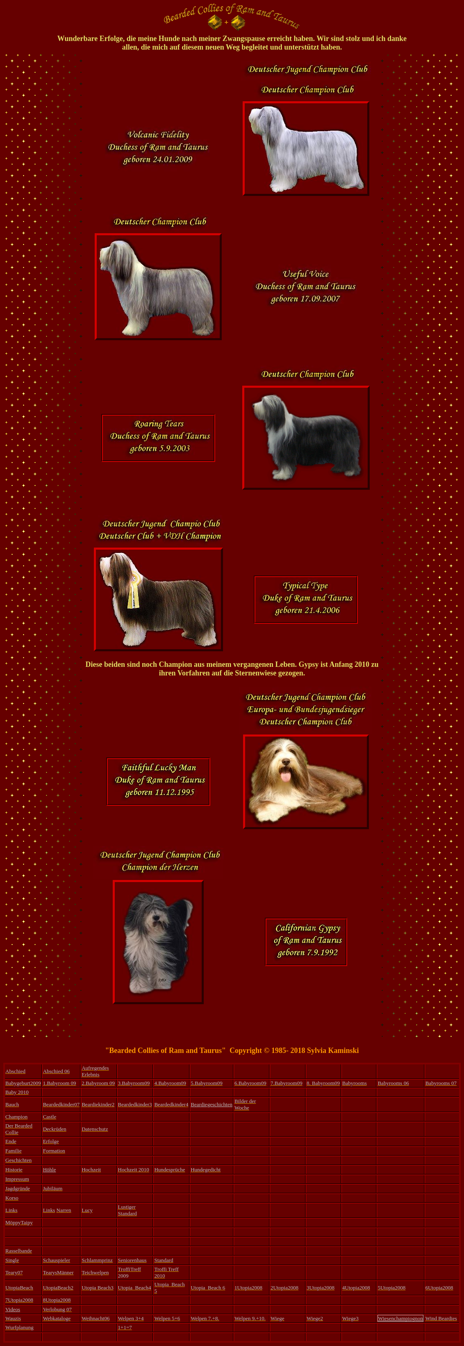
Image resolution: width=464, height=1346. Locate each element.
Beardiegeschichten (211, 1104)
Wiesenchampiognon (400, 1318)
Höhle (49, 1169)
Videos (12, 1309)
